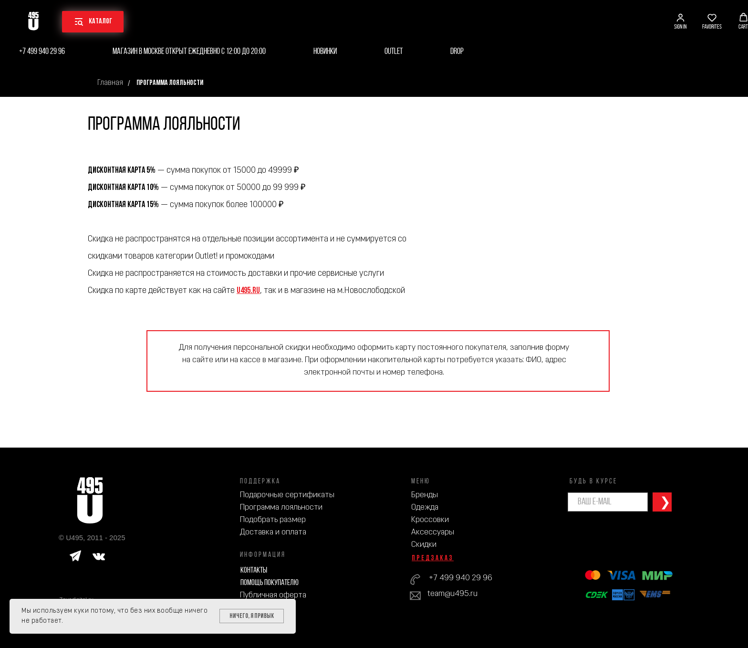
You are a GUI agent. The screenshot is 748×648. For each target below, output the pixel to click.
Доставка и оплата (273, 532)
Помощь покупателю (269, 583)
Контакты (253, 570)
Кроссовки (430, 520)
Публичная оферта (273, 595)
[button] (680, 21)
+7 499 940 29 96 (42, 51)
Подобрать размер (273, 520)
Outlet (393, 51)
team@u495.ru (452, 594)
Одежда (424, 507)
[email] (608, 502)
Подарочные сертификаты (287, 495)
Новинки (325, 51)
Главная (110, 83)
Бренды (424, 495)
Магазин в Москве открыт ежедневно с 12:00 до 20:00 (189, 51)
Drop (457, 51)
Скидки (423, 545)
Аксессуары (432, 532)
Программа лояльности (281, 507)
